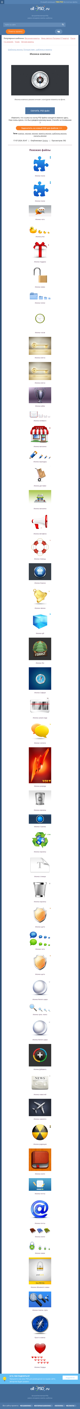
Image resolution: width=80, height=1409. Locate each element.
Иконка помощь (40, 559)
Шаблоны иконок (15, 49)
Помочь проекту (15, 31)
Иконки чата (40, 949)
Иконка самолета (40, 1119)
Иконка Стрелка (40, 827)
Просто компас (40, 1338)
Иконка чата (40, 219)
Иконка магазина (40, 446)
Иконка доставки (40, 486)
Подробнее (70, 1378)
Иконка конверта (40, 421)
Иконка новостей (40, 1094)
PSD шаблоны (25, 1406)
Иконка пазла (40, 176)
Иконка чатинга (40, 743)
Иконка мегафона (40, 534)
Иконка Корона (40, 583)
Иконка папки (40, 303)
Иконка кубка (40, 406)
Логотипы (59, 1406)
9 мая (17, 42)
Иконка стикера (40, 876)
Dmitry (45, 140)
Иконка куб (40, 633)
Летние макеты (27, 42)
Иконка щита (40, 927)
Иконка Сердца (40, 1367)
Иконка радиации (40, 1144)
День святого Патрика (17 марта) (55, 38)
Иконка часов (40, 333)
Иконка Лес (40, 663)
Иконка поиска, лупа (40, 1310)
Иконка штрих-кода (40, 718)
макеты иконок (45, 133)
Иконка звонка (40, 608)
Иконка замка (40, 287)
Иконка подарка (40, 262)
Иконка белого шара (40, 999)
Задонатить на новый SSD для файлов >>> (41, 128)
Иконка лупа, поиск (40, 1014)
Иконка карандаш (40, 462)
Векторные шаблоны (42, 1406)
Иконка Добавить (40, 1069)
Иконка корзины (40, 810)
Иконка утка (40, 237)
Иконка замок (40, 1253)
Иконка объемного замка (40, 1287)
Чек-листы (70, 1406)
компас (21, 133)
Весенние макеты (32, 38)
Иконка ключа (40, 358)
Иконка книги (40, 1174)
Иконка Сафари (40, 693)
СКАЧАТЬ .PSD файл (40, 110)
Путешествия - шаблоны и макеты (37, 49)
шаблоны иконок (59, 133)
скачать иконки (40, 136)
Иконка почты (40, 1194)
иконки (28, 133)
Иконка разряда (40, 786)
